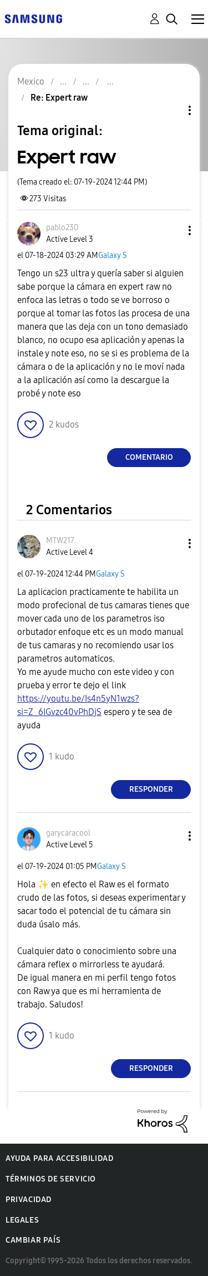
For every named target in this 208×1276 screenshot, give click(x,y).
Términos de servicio (51, 1179)
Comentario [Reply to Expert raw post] (149, 457)
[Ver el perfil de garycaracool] (68, 833)
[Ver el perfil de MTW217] (60, 540)
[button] (171, 230)
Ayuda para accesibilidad (59, 1158)
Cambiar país (33, 1240)
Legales (22, 1220)
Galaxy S (112, 255)
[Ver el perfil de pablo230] (62, 227)
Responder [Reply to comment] (151, 789)
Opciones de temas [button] (171, 110)
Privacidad (29, 1199)
